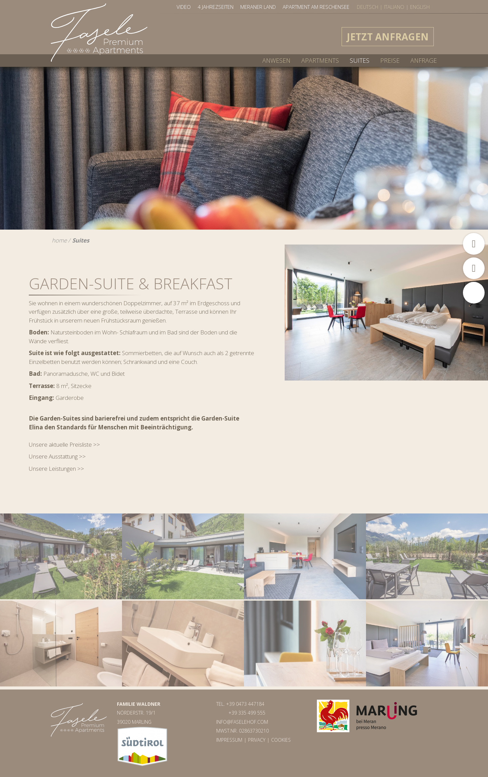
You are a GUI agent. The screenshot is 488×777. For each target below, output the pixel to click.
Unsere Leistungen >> (56, 468)
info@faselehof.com (242, 722)
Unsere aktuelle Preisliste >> (64, 444)
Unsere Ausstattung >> (57, 456)
